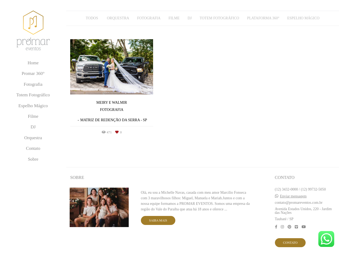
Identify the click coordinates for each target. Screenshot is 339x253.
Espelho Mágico (33, 105)
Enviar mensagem (293, 196)
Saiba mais (158, 220)
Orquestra (33, 137)
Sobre (33, 159)
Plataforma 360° (263, 18)
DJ (33, 126)
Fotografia (33, 84)
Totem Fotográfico (33, 94)
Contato (33, 148)
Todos (92, 18)
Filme (33, 116)
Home (33, 62)
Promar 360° (33, 73)
